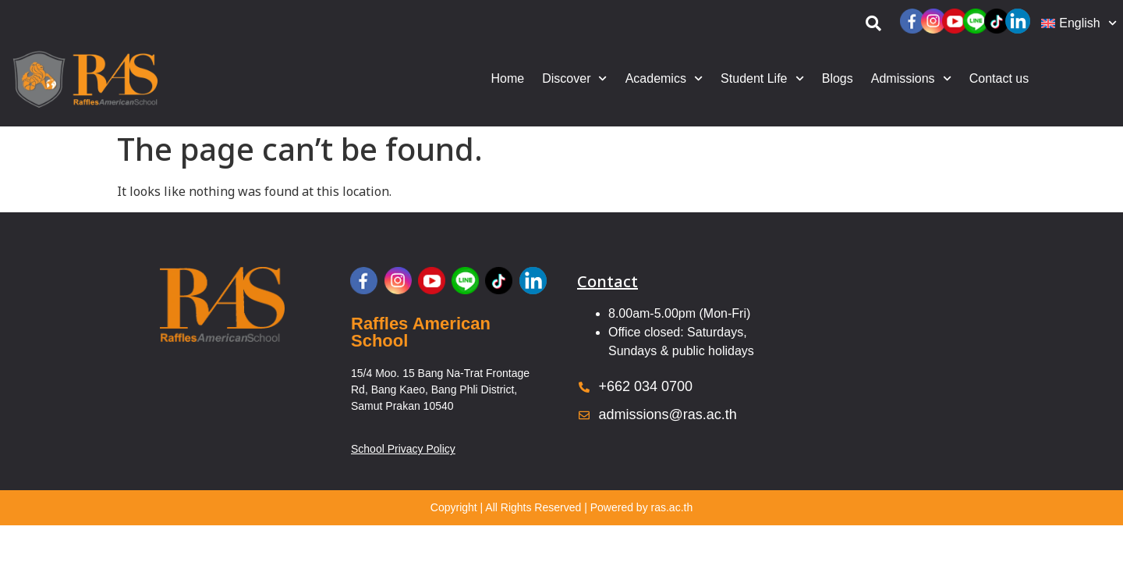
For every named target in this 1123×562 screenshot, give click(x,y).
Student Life (762, 78)
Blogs (837, 78)
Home (508, 78)
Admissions (911, 78)
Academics (664, 78)
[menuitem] (1078, 23)
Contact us (999, 78)
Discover (574, 78)
